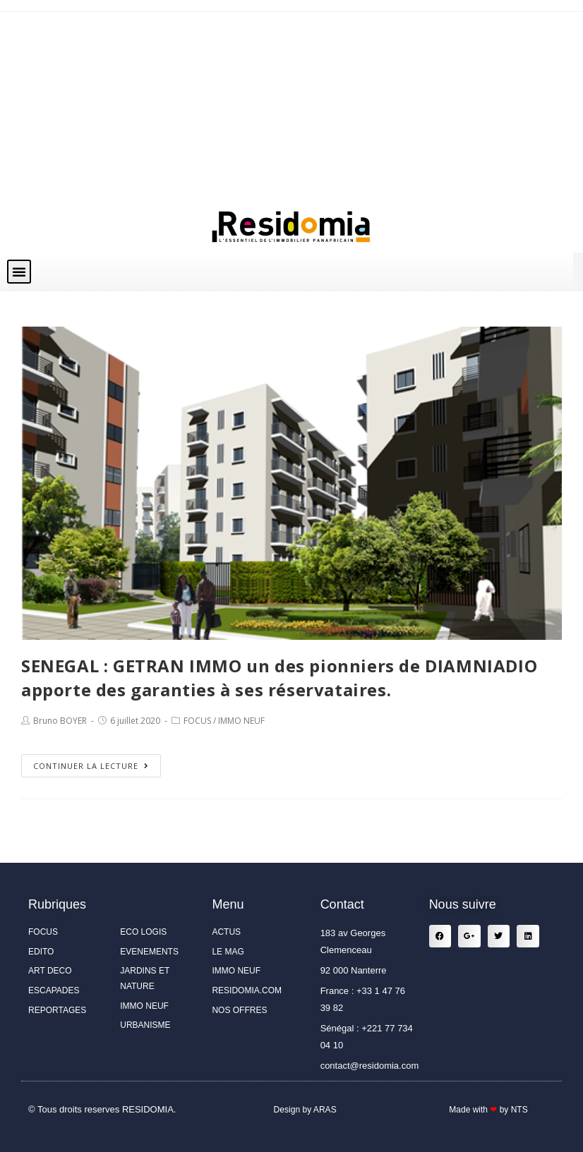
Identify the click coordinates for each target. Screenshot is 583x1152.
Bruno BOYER (60, 721)
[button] (19, 272)
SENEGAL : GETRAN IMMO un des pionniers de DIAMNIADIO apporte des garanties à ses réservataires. (279, 677)
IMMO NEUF (241, 721)
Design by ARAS (305, 1109)
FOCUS (197, 721)
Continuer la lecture (91, 765)
